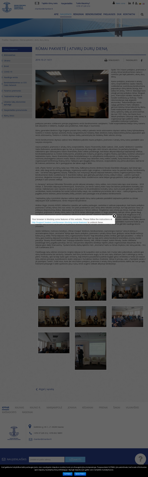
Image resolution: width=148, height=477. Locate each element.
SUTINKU (67, 474)
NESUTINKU (80, 474)
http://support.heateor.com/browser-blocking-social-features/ (59, 222)
